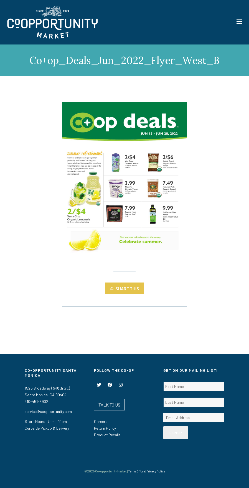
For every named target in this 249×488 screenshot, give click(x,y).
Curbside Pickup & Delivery (47, 428)
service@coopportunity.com (48, 411)
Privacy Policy (155, 471)
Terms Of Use (136, 471)
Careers (100, 421)
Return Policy (105, 428)
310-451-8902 (36, 401)
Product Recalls (107, 434)
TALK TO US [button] (109, 404)
